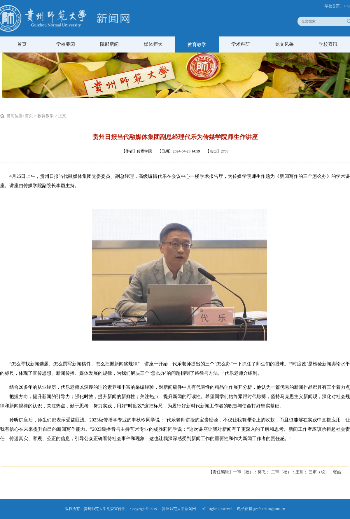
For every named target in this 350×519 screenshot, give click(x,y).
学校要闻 (65, 44)
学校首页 (334, 6)
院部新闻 (109, 44)
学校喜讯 (328, 44)
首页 (22, 44)
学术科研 (240, 44)
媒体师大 (153, 44)
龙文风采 (284, 44)
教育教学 (197, 44)
